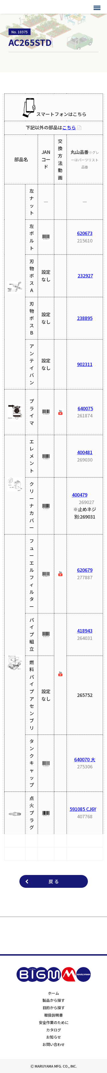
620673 (84, 233)
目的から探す (54, 1007)
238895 (84, 318)
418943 (84, 630)
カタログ (53, 1030)
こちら (69, 127)
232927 (85, 275)
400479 (79, 494)
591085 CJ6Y (83, 808)
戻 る (54, 881)
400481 (84, 452)
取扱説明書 (53, 1015)
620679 (84, 569)
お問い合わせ (54, 1044)
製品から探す (54, 1000)
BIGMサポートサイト (28, 7)
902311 (84, 364)
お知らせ (53, 1037)
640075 (85, 408)
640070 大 (84, 759)
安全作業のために (53, 1022)
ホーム (53, 993)
